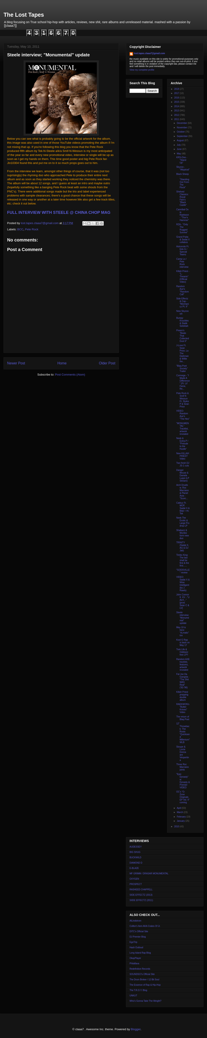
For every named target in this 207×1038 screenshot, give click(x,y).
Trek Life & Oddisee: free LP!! (182, 652)
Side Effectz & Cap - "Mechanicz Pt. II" (182, 302)
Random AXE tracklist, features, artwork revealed (183, 664)
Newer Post (16, 363)
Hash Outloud (136, 947)
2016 (177, 97)
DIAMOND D (136, 863)
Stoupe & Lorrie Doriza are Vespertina (182, 753)
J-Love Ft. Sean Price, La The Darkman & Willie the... (182, 353)
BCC (20, 229)
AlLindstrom (135, 920)
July (179, 145)
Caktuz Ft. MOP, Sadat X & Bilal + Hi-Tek (183, 508)
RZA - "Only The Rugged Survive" (182, 228)
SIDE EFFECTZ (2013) (141, 895)
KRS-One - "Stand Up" (181, 160)
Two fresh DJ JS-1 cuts (182, 464)
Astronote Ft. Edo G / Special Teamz (182, 250)
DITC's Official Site (139, 931)
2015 (177, 102)
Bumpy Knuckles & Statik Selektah (182, 322)
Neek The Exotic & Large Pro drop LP (182, 522)
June (179, 149)
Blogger (135, 1029)
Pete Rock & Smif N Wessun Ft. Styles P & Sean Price (182, 400)
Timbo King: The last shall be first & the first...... (182, 560)
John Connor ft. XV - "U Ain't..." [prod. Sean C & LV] (182, 601)
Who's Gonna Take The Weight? (145, 1001)
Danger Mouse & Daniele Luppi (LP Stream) (182, 475)
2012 (177, 115)
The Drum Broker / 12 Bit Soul (144, 979)
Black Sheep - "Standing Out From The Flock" (182, 181)
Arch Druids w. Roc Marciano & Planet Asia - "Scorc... (182, 492)
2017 (177, 93)
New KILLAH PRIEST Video (182, 456)
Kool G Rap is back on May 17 (183, 642)
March (180, 812)
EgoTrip (133, 942)
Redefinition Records (140, 969)
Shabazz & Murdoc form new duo (182, 534)
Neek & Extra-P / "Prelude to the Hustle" (182, 443)
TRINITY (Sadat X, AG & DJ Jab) (182, 546)
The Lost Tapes (24, 15)
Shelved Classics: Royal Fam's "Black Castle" (182, 198)
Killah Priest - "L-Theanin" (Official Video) (182, 276)
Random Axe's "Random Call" (182, 290)
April (179, 808)
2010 (177, 826)
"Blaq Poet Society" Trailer (182, 368)
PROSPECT (136, 884)
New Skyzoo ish (182, 312)
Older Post (107, 363)
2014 (177, 106)
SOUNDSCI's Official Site (142, 974)
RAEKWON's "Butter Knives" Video (182, 708)
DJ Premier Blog (138, 937)
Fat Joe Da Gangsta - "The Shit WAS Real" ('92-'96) (182, 681)
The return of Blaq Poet (182, 718)
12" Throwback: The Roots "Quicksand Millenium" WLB (183, 733)
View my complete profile (142, 70)
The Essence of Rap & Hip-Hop (145, 985)
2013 (177, 110)
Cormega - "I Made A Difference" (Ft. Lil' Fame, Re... (183, 382)
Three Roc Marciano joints (182, 767)
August (180, 140)
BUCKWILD (135, 857)
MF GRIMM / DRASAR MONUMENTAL (149, 873)
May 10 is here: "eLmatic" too (182, 631)
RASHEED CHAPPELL (141, 889)
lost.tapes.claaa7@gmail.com (149, 53)
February (181, 816)
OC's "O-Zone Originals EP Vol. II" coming (183, 797)
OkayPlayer (135, 958)
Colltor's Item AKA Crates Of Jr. (145, 926)
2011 (177, 119)
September (182, 136)
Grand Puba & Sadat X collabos (183, 239)
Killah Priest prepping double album (182, 696)
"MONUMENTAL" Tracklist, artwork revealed (182, 428)
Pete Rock (31, 229)
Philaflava (134, 963)
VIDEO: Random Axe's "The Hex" (183, 415)
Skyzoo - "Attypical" (183, 168)
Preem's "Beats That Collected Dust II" (182, 335)
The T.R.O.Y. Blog (138, 990)
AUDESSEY (136, 847)
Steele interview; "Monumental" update (182, 617)
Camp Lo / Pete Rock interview (182, 263)
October (181, 132)
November (182, 127)
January (181, 821)
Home (62, 363)
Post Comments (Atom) (70, 374)
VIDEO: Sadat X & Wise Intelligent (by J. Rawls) (183, 584)
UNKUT (133, 995)
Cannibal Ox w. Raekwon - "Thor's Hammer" (182, 214)
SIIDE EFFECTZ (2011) (141, 900)
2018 (177, 89)
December (182, 123)
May (179, 153)
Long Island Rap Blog (140, 953)
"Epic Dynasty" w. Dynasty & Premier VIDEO (183, 781)
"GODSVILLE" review (183, 571)
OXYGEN (134, 879)
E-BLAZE (134, 868)
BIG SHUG (135, 852)
